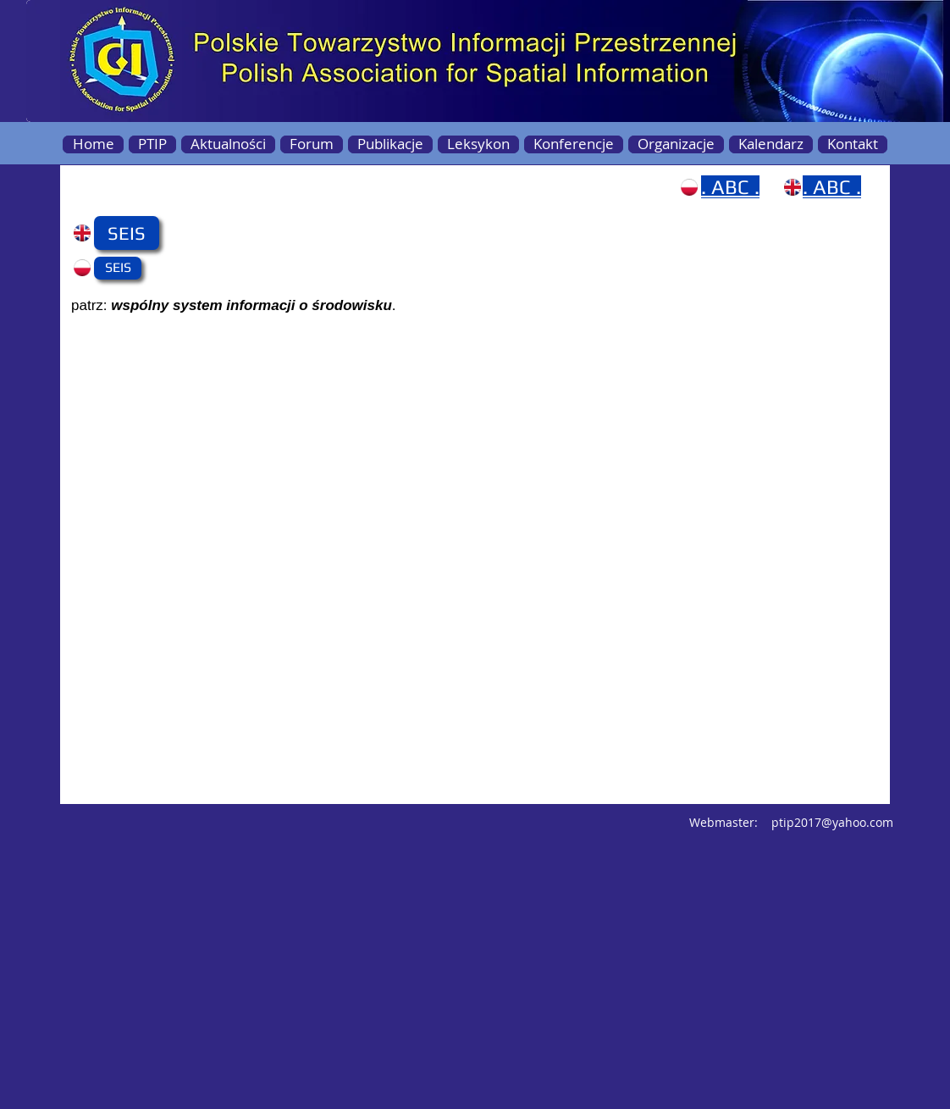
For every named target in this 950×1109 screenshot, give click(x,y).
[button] (126, 233)
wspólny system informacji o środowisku (251, 305)
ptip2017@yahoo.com (832, 822)
